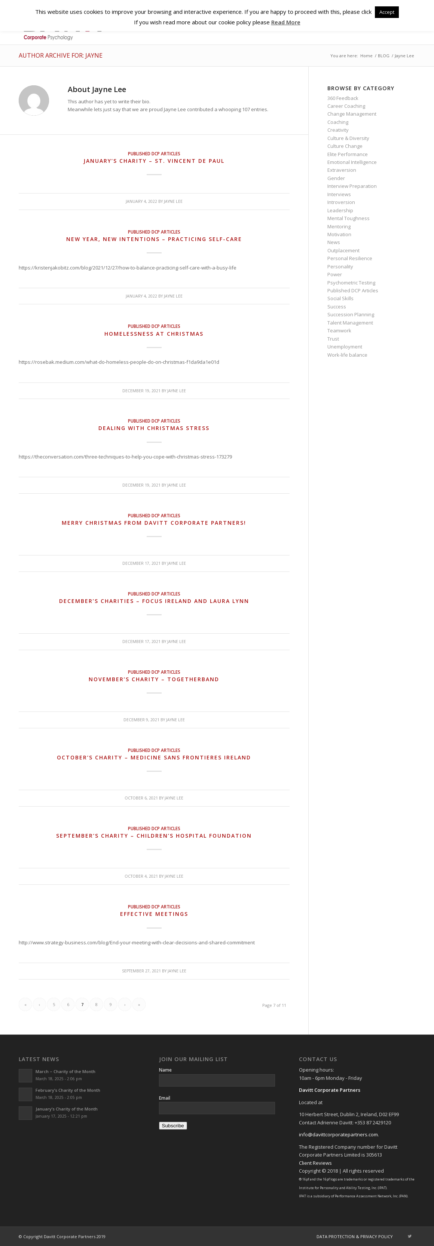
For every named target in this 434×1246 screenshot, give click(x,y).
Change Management (351, 113)
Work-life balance (347, 354)
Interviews (339, 194)
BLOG (383, 55)
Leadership (340, 210)
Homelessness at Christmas (154, 333)
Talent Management (350, 322)
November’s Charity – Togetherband (154, 679)
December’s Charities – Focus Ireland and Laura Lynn (154, 600)
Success (336, 306)
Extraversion (341, 170)
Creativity (338, 130)
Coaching (337, 122)
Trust (333, 338)
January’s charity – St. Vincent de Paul (153, 160)
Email (164, 1098)
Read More (285, 22)
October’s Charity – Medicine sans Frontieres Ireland (154, 757)
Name (165, 1070)
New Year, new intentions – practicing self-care (154, 239)
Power (334, 274)
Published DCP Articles (154, 153)
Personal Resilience (349, 258)
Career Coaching (346, 106)
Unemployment (344, 346)
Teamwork (339, 330)
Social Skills (340, 298)
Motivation (339, 234)
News (333, 242)
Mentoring (339, 226)
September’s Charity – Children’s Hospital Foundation (154, 835)
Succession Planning (350, 314)
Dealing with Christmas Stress (154, 428)
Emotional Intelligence (352, 162)
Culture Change (345, 146)
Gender (336, 178)
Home (366, 55)
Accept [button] (386, 12)
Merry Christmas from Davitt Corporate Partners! (154, 522)
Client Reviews (315, 1163)
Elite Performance (347, 154)
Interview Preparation (352, 186)
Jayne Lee (173, 201)
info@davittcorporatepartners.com (338, 1134)
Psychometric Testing (351, 282)
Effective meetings (154, 913)
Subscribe (173, 1125)
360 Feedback (342, 98)
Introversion (341, 202)
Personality (340, 266)
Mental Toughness (348, 218)
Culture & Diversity (348, 138)
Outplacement (343, 250)
